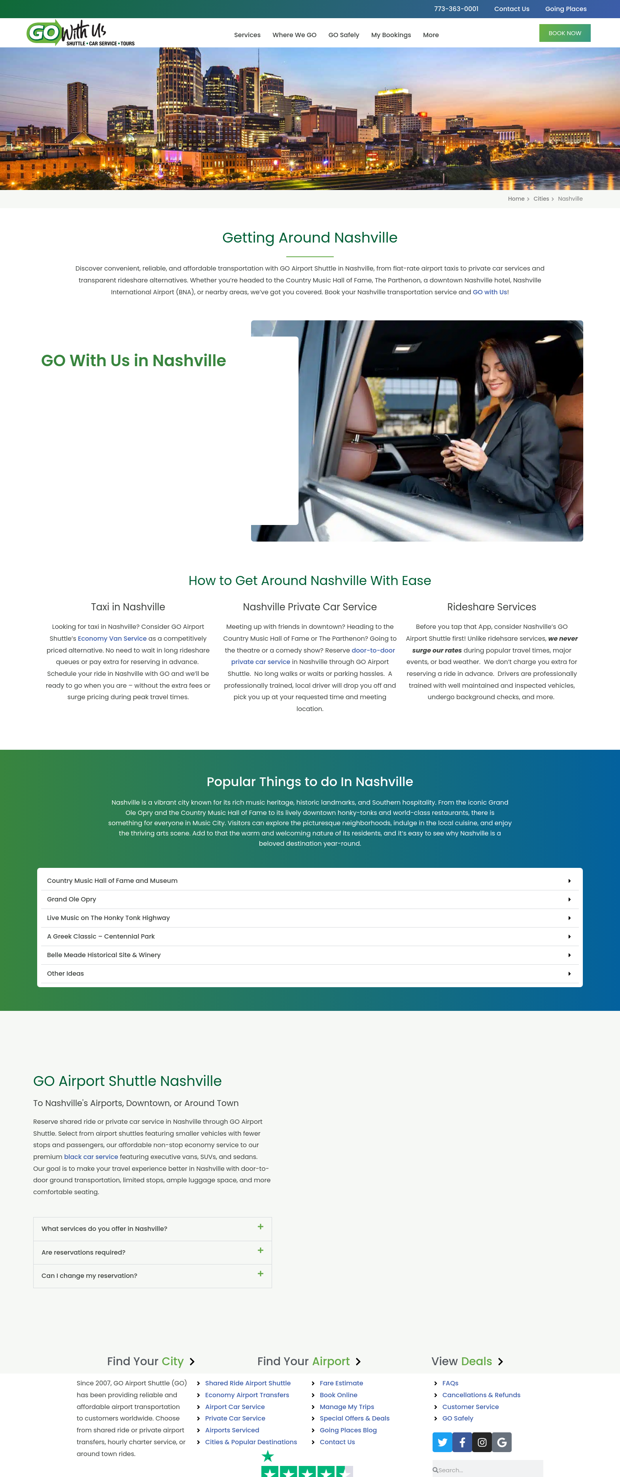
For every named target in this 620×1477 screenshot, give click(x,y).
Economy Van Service (112, 638)
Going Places (566, 8)
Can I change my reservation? (89, 1275)
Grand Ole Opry (71, 899)
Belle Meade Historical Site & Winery (104, 955)
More (431, 35)
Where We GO (294, 35)
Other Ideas (65, 973)
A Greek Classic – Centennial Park (101, 936)
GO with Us (490, 292)
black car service (91, 1156)
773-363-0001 (456, 8)
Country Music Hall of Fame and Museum (112, 880)
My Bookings (391, 35)
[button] (310, 881)
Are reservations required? (83, 1252)
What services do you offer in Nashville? (104, 1228)
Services (247, 35)
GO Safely (344, 35)
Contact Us (511, 8)
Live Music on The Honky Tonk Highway (108, 917)
